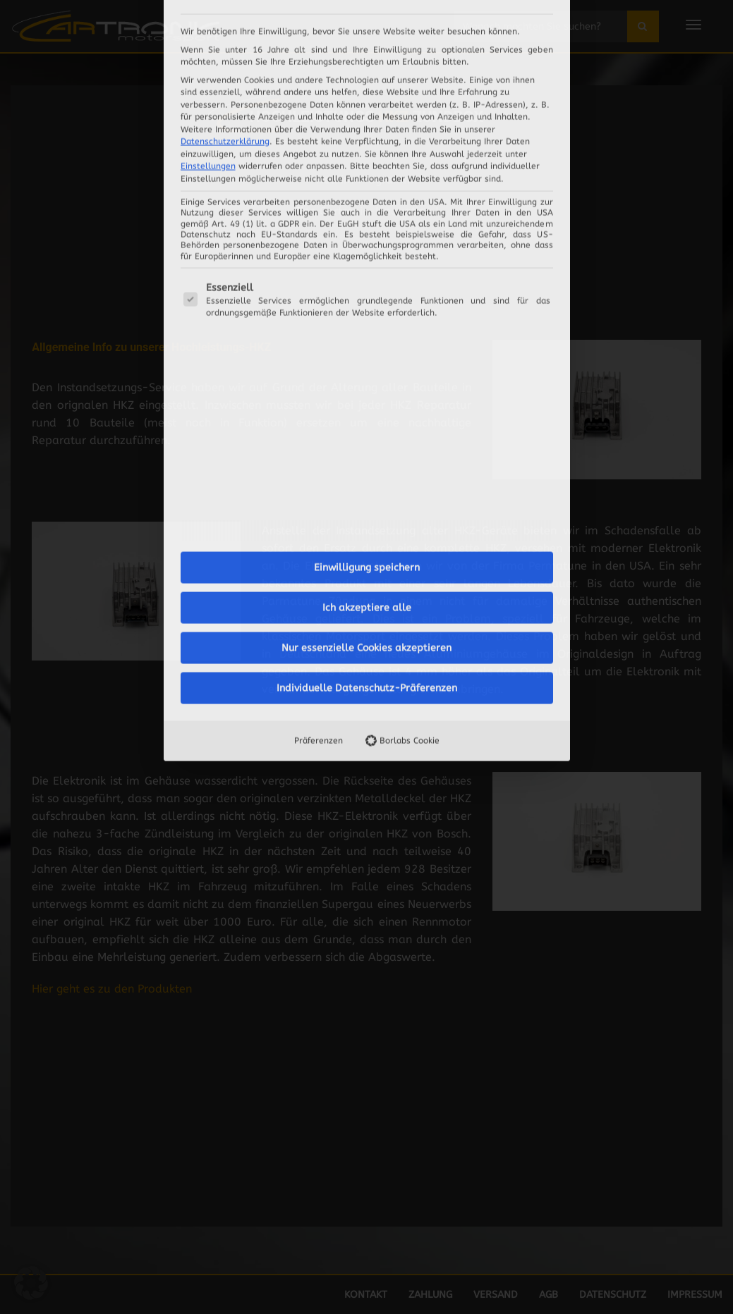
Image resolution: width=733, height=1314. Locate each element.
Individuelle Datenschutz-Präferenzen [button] (367, 491)
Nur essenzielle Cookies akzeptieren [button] (366, 451)
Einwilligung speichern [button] (367, 370)
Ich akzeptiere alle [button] (366, 411)
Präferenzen (318, 543)
